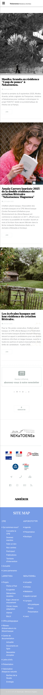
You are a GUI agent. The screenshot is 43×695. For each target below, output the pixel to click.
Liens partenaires (9, 571)
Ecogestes (10, 590)
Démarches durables (11, 594)
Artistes (27, 587)
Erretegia (10, 682)
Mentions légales (31, 692)
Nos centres (11, 548)
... (25, 392)
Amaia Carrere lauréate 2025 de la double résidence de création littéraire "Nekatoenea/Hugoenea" (21, 192)
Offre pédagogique (10, 621)
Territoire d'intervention (11, 560)
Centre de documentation (8, 637)
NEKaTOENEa (29, 576)
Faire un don (11, 544)
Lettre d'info (7, 660)
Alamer (9, 613)
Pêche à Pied (11, 586)
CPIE (4, 521)
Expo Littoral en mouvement (12, 601)
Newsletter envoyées (10, 653)
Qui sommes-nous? (10, 527)
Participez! (10, 551)
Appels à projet (30, 596)
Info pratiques (33, 604)
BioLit (8, 616)
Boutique (27, 536)
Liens (26, 616)
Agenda (27, 527)
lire (7, 112)
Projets (5, 582)
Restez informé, (21, 377)
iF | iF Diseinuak (18, 692)
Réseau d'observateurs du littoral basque (9, 628)
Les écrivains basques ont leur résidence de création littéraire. (19, 316)
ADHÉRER (21, 499)
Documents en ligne (12, 647)
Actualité (6, 566)
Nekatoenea (20, 4)
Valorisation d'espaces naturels (9, 670)
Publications (11, 555)
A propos (27, 601)
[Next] (29, 391)
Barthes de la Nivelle (11, 676)
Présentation (29, 532)
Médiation (28, 591)
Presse (30, 608)
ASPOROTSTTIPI (30, 521)
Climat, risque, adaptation (12, 607)
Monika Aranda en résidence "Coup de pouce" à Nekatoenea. (20, 82)
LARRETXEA (7, 576)
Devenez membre (9, 538)
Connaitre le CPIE (11, 532)
